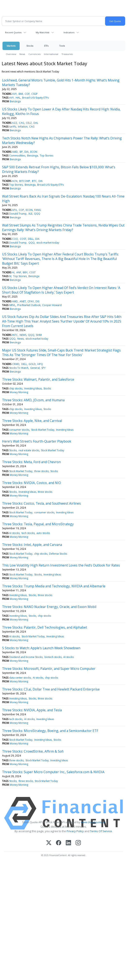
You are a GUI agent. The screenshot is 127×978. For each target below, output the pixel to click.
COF (27, 94)
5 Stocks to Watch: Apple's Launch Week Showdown (41, 648)
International (51, 54)
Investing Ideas (33, 388)
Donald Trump (18, 213)
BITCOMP (24, 181)
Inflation (23, 126)
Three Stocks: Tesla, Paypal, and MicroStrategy (38, 524)
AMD (15, 152)
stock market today (47, 242)
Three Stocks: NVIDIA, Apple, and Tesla (32, 710)
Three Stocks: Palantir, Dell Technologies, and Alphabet (44, 627)
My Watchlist (42, 32)
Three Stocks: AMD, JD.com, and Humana (33, 400)
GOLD (32, 364)
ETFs (46, 45)
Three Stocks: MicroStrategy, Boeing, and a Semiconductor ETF (50, 730)
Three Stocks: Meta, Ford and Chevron (31, 462)
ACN (14, 181)
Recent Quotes (13, 32)
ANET (23, 301)
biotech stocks (53, 657)
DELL (31, 239)
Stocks (29, 45)
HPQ (40, 364)
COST (23, 239)
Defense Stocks (58, 553)
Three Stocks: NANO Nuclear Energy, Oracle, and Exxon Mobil (49, 606)
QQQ (37, 213)
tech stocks (28, 533)
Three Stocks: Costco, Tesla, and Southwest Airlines (41, 503)
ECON (33, 152)
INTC (15, 335)
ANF (18, 272)
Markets (11, 45)
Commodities (17, 155)
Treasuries (67, 54)
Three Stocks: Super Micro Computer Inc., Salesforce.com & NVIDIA (53, 772)
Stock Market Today (42, 429)
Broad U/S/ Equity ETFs (35, 97)
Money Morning (19, 392)
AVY (14, 94)
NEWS (23, 335)
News (22, 54)
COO (15, 239)
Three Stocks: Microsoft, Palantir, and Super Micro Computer (48, 668)
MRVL (12, 305)
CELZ (29, 123)
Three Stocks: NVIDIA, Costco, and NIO (31, 482)
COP (21, 210)
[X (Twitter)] (48, 843)
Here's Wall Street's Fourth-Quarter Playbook (36, 441)
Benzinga (15, 101)
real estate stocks (29, 450)
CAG (21, 123)
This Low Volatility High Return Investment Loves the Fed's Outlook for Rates (61, 565)
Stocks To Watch (18, 368)
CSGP (34, 94)
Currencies (34, 54)
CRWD (15, 364)
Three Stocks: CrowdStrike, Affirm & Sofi (33, 751)
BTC (34, 181)
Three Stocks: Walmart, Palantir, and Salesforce (38, 379)
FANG (37, 210)
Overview (11, 54)
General (35, 368)
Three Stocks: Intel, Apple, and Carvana (32, 544)
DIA (26, 152)
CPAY (31, 301)
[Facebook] (58, 843)
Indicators (69, 32)
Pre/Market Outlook (29, 305)
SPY (43, 368)
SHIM (39, 335)
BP (21, 152)
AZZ (14, 123)
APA (14, 210)
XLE (30, 213)
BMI (21, 94)
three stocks (41, 471)
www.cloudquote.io (93, 822)
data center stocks (20, 677)
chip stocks (15, 388)
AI (13, 272)
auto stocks (43, 533)
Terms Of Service (101, 831)
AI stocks (14, 533)
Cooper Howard (52, 305)
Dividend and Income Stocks (26, 657)
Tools (62, 45)
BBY (25, 272)
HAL (18, 97)
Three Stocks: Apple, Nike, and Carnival (32, 420)
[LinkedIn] (68, 843)
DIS (37, 301)
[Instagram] (78, 843)
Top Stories (46, 155)
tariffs (12, 126)
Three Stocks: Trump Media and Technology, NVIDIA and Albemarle (53, 586)
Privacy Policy (75, 831)
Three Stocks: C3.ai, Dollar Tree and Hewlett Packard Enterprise (51, 689)
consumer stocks (19, 429)
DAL (35, 123)
